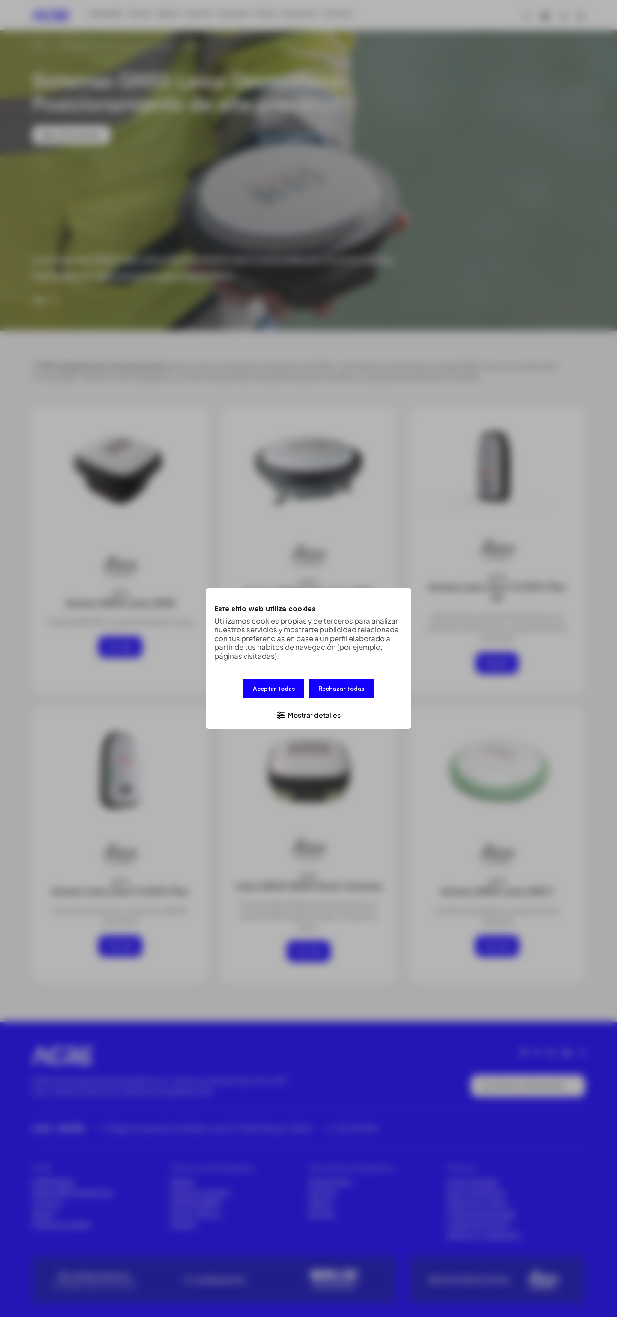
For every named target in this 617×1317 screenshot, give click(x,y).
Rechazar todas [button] (341, 690)
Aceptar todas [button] (274, 690)
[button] (308, 713)
